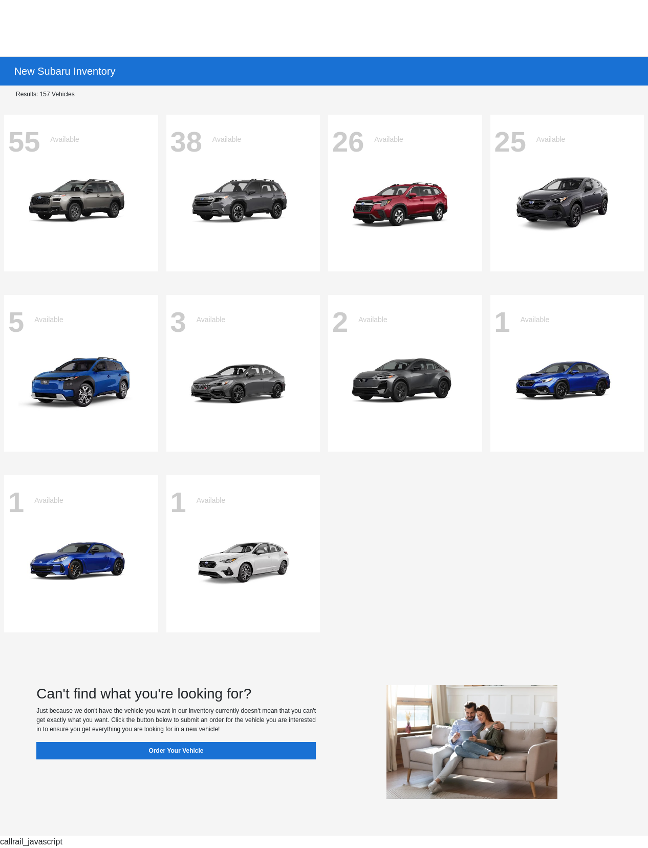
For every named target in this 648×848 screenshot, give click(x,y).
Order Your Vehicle (176, 750)
